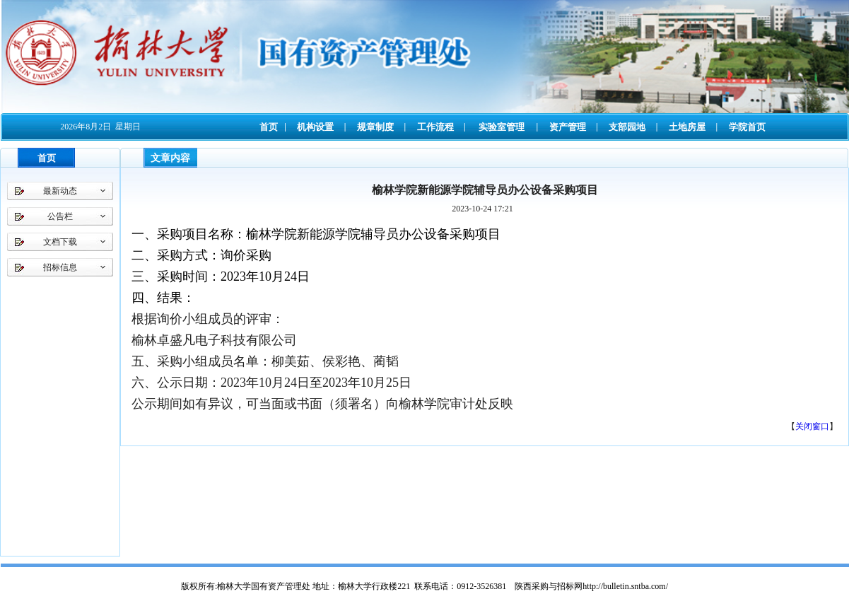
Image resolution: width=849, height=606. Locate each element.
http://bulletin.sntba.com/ (625, 586)
